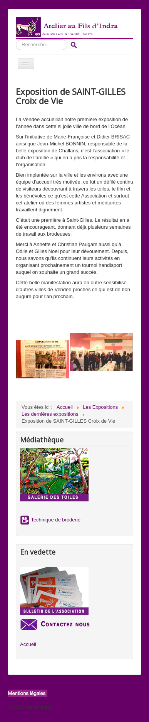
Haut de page (126, 707)
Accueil (28, 644)
